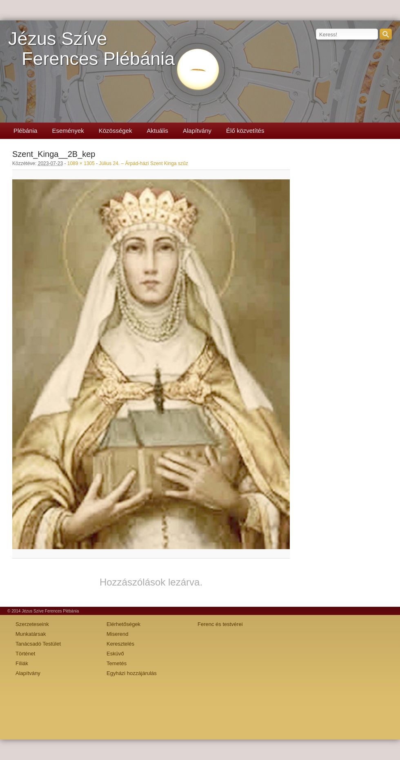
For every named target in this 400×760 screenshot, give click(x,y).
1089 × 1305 (81, 163)
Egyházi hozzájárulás (132, 673)
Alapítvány (197, 130)
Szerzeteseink (32, 624)
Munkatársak (31, 634)
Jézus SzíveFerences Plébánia (91, 48)
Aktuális (157, 130)
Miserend (117, 634)
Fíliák (22, 663)
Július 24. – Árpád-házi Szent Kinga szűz (143, 163)
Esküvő (115, 653)
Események (68, 130)
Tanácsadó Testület (38, 644)
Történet (25, 653)
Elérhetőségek (123, 624)
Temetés (117, 663)
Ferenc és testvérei (220, 624)
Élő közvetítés (245, 130)
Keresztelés (120, 644)
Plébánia (25, 130)
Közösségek (115, 130)
